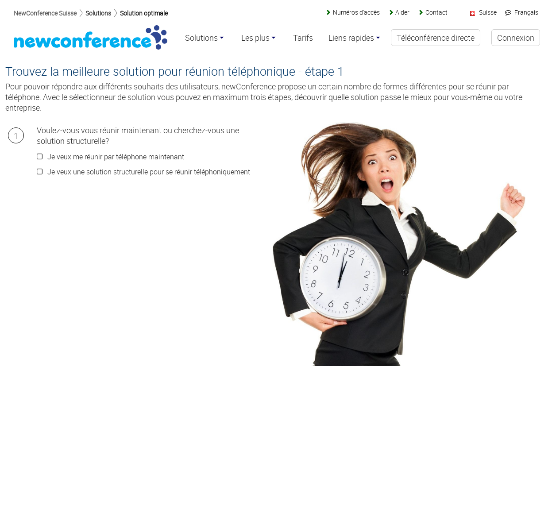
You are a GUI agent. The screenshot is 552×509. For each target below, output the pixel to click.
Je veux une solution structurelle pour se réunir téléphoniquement (148, 172)
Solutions (98, 13)
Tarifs (303, 38)
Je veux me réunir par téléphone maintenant (115, 157)
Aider (402, 12)
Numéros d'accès (356, 12)
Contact (436, 12)
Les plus (255, 38)
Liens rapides (351, 38)
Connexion (515, 37)
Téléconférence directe (436, 37)
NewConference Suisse (45, 13)
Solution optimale (144, 13)
